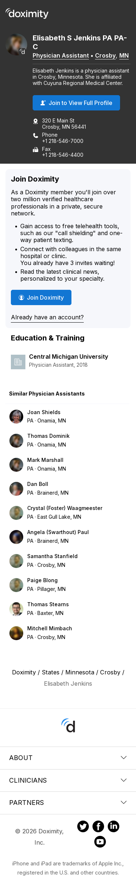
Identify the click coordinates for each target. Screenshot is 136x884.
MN (124, 55)
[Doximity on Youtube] (100, 842)
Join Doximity (41, 297)
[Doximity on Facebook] (98, 827)
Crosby (105, 55)
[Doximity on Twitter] (83, 827)
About (68, 758)
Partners (68, 802)
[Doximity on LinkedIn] (113, 827)
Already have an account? (47, 317)
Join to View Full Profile (76, 102)
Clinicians (68, 780)
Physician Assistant (61, 55)
